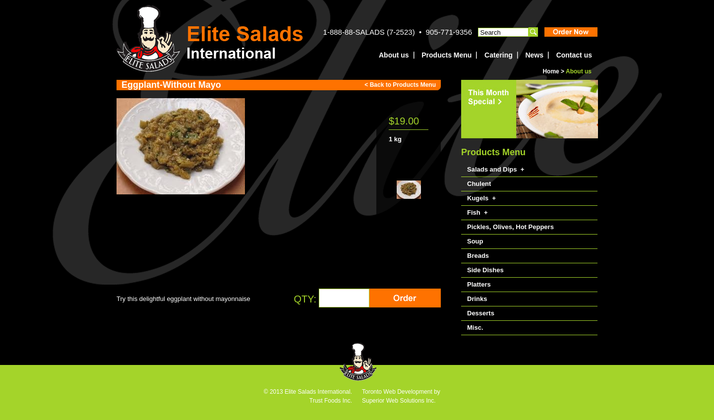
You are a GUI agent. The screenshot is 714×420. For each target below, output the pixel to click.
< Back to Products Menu (400, 84)
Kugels (477, 198)
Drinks (477, 298)
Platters (479, 284)
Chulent (479, 183)
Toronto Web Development (397, 391)
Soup (475, 241)
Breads (478, 255)
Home (550, 71)
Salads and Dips (492, 169)
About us (394, 55)
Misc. (475, 327)
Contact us (574, 55)
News (534, 55)
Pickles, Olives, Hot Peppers (510, 227)
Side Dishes (485, 270)
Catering (498, 55)
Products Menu (446, 55)
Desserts (480, 313)
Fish (473, 212)
